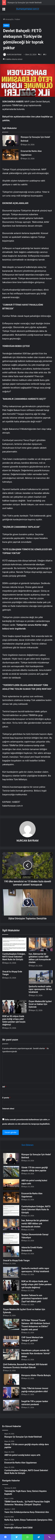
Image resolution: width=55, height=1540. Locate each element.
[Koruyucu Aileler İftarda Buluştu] (11, 1379)
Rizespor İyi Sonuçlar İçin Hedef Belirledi (24, 2)
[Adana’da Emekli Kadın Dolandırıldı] (11, 1251)
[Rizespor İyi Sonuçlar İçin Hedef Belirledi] (10, 140)
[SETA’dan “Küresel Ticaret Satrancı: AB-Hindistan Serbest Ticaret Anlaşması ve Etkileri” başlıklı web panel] (11, 1324)
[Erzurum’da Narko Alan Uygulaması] (10, 154)
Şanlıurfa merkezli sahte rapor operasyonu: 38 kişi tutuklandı (40, 989)
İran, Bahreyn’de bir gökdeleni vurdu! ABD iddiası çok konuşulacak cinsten (34, 1223)
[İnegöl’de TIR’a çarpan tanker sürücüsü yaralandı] (11, 1405)
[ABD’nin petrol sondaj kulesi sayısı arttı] (11, 1184)
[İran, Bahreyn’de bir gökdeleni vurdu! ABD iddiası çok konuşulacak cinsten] (41, 944)
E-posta (6, 1098)
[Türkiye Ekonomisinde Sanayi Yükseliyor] (11, 1238)
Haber (17, 19)
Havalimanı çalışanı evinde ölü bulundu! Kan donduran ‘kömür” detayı (35, 1353)
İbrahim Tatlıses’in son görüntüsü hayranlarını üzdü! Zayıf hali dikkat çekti (34, 1298)
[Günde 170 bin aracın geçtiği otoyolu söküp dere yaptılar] (11, 1171)
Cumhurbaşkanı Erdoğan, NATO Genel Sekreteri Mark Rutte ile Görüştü (14, 957)
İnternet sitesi (8, 1108)
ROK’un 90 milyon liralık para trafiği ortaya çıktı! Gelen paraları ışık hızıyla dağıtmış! (36, 1284)
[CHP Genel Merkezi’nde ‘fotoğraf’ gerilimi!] (11, 1341)
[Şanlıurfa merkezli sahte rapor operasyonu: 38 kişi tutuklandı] (41, 977)
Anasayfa (8, 19)
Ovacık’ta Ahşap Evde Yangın (16, 1260)
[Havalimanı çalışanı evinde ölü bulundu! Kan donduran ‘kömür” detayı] (11, 1354)
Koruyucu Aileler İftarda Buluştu (36, 1375)
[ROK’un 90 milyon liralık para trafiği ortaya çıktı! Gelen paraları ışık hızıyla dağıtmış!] (14, 1006)
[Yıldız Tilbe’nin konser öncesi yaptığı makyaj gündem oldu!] (11, 1392)
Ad (4, 1087)
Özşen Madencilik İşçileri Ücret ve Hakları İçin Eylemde (40, 1004)
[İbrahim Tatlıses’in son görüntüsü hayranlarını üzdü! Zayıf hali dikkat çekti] (11, 1299)
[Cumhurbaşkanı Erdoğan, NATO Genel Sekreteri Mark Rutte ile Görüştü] (14, 944)
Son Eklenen (28, 1145)
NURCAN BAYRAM (14, 55)
